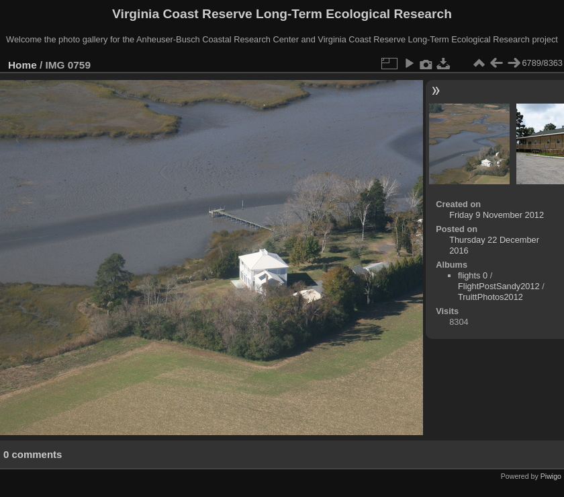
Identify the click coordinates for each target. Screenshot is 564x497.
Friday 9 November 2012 (496, 215)
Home (22, 65)
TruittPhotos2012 (490, 297)
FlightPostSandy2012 (499, 286)
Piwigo (550, 476)
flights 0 (472, 275)
